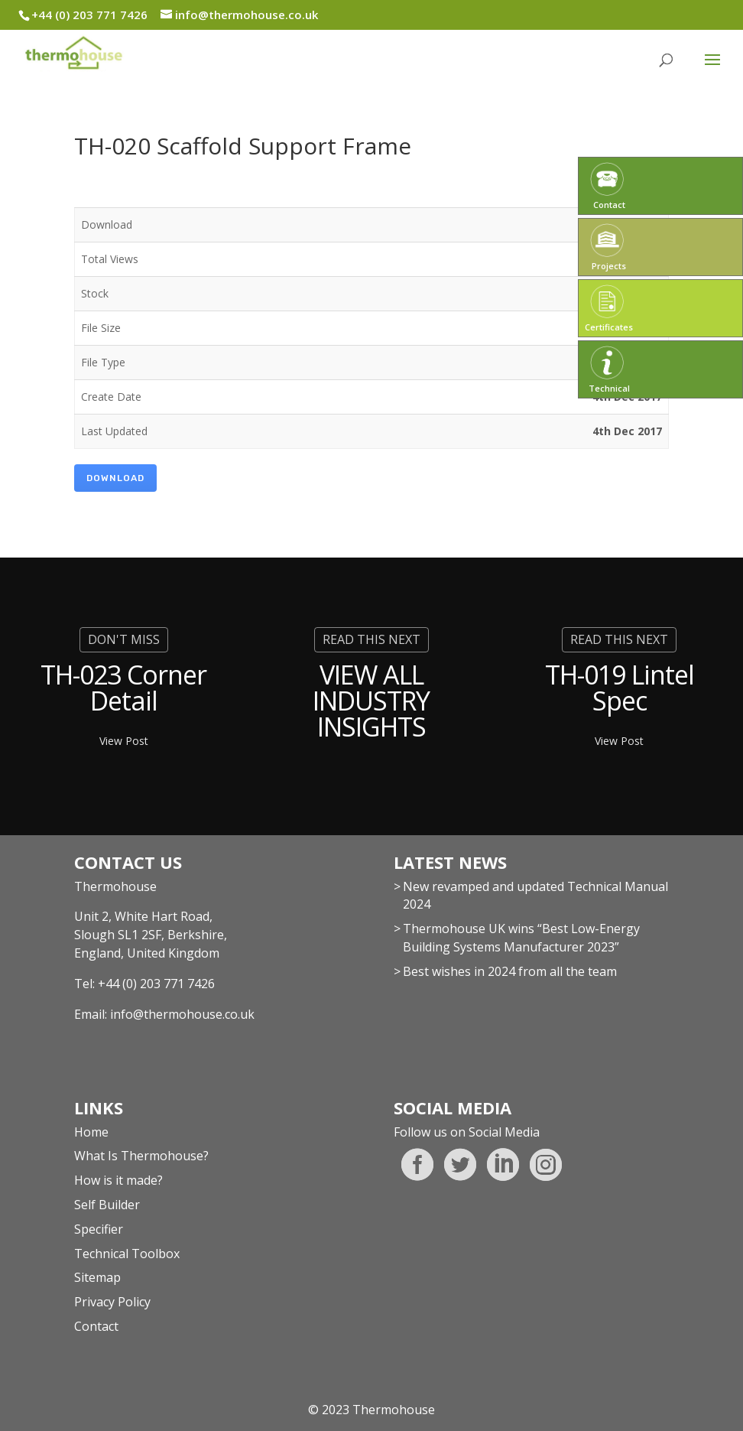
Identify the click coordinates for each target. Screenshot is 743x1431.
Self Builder (107, 1204)
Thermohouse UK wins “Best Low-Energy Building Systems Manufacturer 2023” (521, 937)
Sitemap (97, 1277)
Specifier (98, 1229)
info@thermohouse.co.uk (182, 1014)
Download (115, 478)
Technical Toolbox (127, 1253)
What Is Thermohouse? (141, 1155)
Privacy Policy (112, 1301)
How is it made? (118, 1180)
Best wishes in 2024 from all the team (510, 971)
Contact (96, 1326)
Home (91, 1132)
